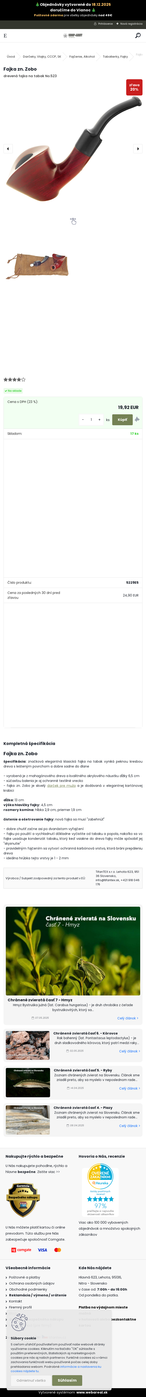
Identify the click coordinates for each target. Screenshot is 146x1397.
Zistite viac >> (48, 1172)
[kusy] (91, 420)
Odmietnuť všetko (31, 1380)
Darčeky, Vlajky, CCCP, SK (42, 56)
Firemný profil (20, 1307)
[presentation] (8, 148)
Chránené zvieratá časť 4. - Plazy (83, 1107)
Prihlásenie (105, 24)
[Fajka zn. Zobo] (73, 148)
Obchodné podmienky (28, 1289)
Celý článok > (127, 1018)
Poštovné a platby (24, 1277)
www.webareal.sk (92, 1392)
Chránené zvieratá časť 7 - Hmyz (40, 1000)
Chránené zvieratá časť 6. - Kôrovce (85, 1033)
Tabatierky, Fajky (115, 56)
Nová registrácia (131, 24)
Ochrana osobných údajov (31, 1283)
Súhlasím (67, 1380)
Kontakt (15, 1301)
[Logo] (73, 36)
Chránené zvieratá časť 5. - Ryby (83, 1070)
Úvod (11, 56)
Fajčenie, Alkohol (82, 56)
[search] (138, 35)
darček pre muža (61, 785)
